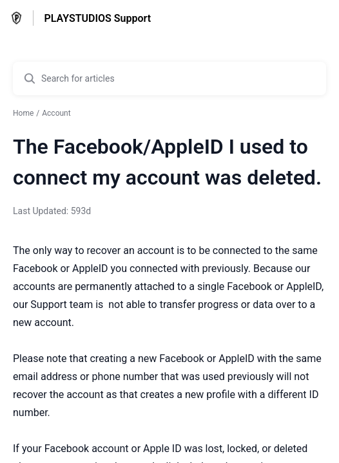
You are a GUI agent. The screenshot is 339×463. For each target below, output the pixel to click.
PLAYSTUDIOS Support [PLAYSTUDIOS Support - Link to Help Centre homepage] (97, 18)
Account (56, 113)
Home (23, 113)
